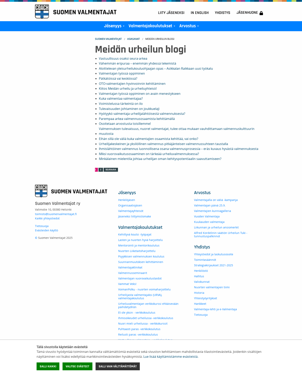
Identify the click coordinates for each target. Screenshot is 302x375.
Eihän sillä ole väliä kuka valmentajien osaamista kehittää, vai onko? (148, 139)
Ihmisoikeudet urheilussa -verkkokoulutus (145, 318)
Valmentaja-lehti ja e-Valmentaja (215, 309)
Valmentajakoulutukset (153, 27)
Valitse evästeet (77, 366)
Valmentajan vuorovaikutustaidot (140, 278)
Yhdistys (222, 13)
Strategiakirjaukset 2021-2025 (213, 265)
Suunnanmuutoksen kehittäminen (140, 262)
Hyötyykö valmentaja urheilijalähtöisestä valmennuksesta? (142, 113)
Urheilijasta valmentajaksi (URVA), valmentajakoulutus (140, 296)
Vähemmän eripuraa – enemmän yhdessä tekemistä (137, 63)
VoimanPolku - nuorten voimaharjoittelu (144, 289)
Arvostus (189, 27)
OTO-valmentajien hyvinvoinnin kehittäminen (132, 83)
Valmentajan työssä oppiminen (122, 73)
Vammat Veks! (127, 284)
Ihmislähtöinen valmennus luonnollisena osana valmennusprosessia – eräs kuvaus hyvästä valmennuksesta (178, 149)
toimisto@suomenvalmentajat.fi (56, 214)
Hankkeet (200, 304)
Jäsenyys (115, 27)
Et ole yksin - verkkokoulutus (136, 312)
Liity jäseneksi (171, 13)
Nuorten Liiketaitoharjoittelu (137, 251)
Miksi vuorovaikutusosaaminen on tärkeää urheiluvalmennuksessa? (149, 154)
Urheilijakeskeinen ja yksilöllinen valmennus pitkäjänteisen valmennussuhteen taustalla (163, 144)
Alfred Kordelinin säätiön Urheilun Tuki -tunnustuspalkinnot (220, 234)
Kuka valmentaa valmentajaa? (121, 98)
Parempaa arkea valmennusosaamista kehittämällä (137, 119)
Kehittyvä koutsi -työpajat (134, 234)
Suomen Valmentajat (108, 38)
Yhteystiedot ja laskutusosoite (213, 254)
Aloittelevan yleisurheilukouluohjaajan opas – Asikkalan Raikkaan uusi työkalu (156, 68)
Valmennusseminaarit (132, 273)
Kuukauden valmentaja (209, 222)
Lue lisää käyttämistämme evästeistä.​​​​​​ (170, 356)
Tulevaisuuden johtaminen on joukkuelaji (129, 109)
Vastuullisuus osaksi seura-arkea (123, 58)
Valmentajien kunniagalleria (212, 211)
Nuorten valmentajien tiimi (212, 287)
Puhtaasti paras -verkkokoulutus (139, 329)
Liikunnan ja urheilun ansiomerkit (216, 227)
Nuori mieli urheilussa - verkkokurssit (143, 323)
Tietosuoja (42, 226)
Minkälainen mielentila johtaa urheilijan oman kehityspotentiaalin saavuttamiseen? (160, 159)
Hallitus (199, 276)
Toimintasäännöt (205, 260)
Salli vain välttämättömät (118, 366)
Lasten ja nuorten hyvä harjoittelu (140, 240)
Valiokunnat (202, 282)
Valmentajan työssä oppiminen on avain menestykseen (139, 93)
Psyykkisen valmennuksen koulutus (141, 256)
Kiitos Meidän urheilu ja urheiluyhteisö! (128, 88)
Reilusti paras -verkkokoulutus (138, 334)
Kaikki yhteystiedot (47, 218)
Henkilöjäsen (126, 200)
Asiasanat (133, 38)
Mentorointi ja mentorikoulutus (138, 245)
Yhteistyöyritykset (205, 298)
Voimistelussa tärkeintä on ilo (121, 103)
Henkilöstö (201, 271)
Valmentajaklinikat (130, 267)
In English (200, 13)
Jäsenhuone (250, 13)
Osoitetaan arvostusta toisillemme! (125, 123)
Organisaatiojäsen (130, 205)
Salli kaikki (48, 366)
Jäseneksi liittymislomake (134, 216)
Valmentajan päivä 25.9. (210, 205)
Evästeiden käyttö (46, 230)
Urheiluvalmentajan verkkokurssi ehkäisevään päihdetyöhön (148, 305)
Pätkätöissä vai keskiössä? (118, 78)
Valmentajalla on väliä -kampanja (216, 200)
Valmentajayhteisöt (130, 211)
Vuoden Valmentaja (207, 216)
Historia (199, 293)
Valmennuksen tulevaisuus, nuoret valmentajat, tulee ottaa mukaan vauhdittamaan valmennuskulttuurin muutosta (176, 131)
